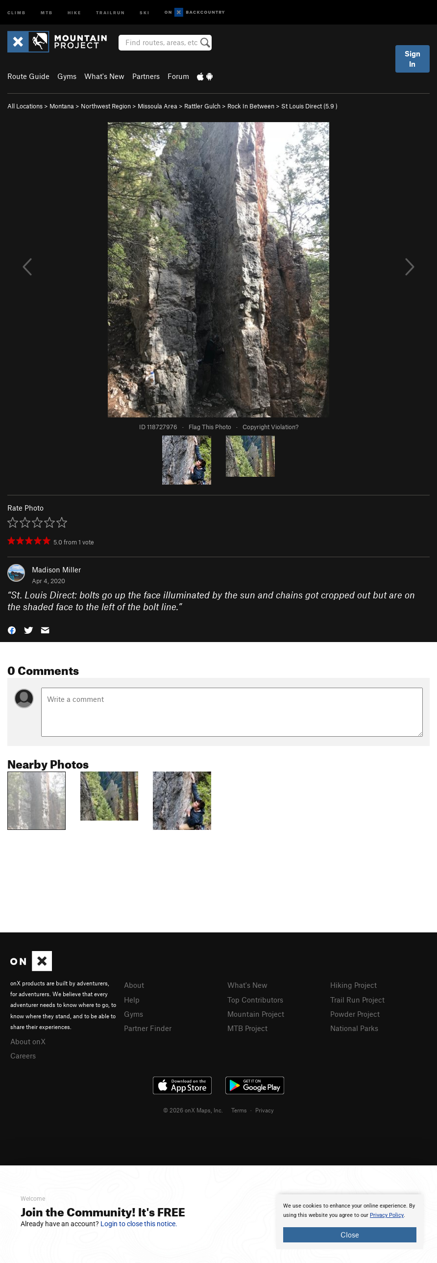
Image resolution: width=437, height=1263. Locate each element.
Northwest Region (106, 106)
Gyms (66, 76)
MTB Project (247, 1028)
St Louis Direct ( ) (309, 106)
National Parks (354, 1028)
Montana (61, 106)
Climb (16, 12)
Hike (74, 12)
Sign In (412, 58)
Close (349, 1234)
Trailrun (110, 12)
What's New (104, 76)
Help (132, 999)
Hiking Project (353, 984)
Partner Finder (147, 1028)
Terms (239, 1110)
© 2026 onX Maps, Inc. (193, 1110)
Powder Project (355, 1013)
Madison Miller (56, 569)
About (134, 984)
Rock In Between (250, 106)
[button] (11, 629)
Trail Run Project (357, 999)
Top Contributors (255, 999)
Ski (145, 12)
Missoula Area (157, 106)
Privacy (264, 1110)
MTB (47, 12)
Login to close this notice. (138, 1224)
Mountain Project (255, 1013)
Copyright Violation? (270, 427)
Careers (23, 1055)
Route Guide (28, 76)
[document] (349, 1221)
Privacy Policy (387, 1215)
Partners (146, 76)
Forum (178, 76)
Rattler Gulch (202, 106)
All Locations (25, 106)
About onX (28, 1041)
